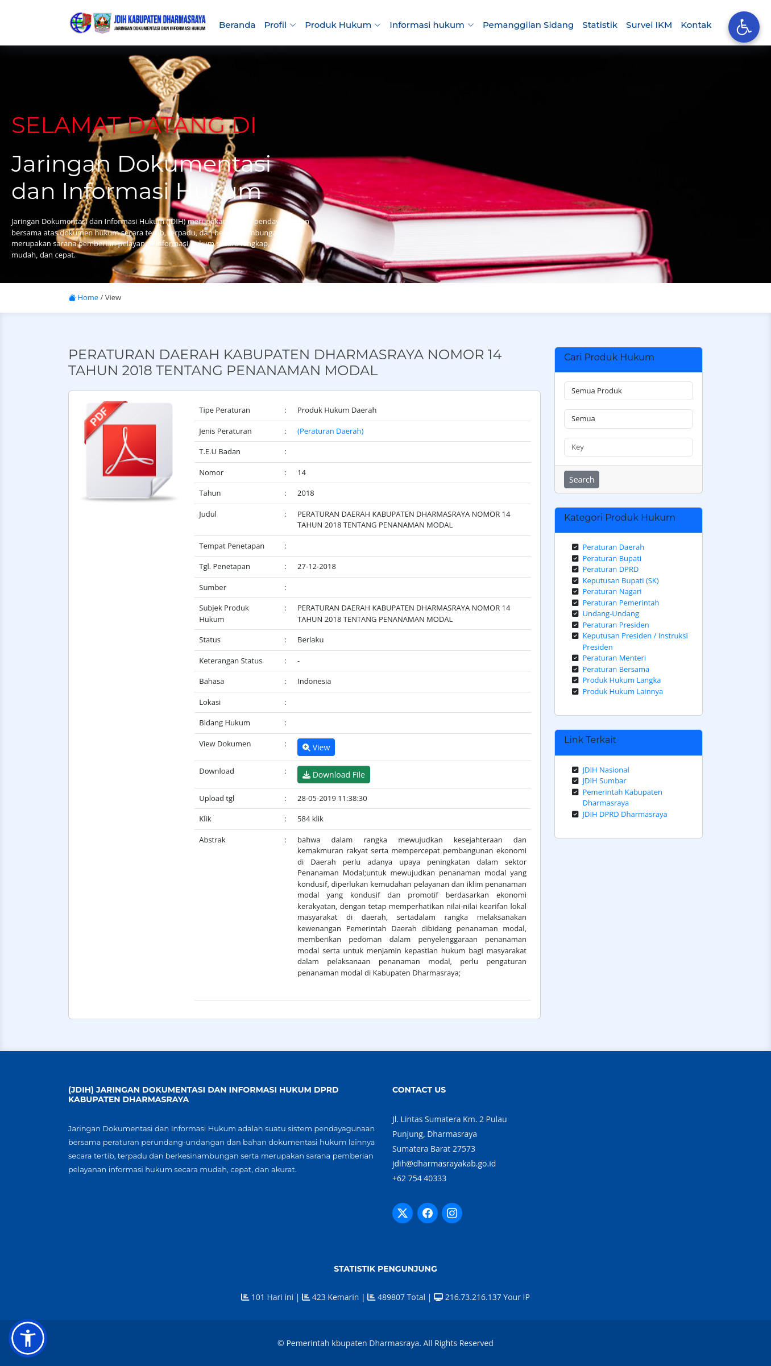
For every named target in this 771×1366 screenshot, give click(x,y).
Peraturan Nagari (612, 591)
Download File (333, 774)
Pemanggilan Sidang (528, 24)
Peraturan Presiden (616, 625)
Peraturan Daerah (614, 547)
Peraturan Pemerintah (621, 602)
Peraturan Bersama (616, 669)
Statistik (599, 24)
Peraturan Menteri (614, 658)
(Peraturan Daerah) (330, 431)
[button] (27, 1338)
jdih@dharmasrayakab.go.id (444, 1163)
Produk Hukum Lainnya (623, 691)
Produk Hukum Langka (622, 680)
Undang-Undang (611, 613)
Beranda (237, 24)
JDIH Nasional (606, 770)
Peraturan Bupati (612, 558)
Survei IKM (649, 24)
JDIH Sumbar (605, 780)
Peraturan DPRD (611, 569)
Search (581, 479)
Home (83, 297)
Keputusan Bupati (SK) (621, 580)
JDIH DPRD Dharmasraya (625, 814)
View (316, 747)
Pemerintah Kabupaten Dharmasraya (622, 797)
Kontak (696, 24)
